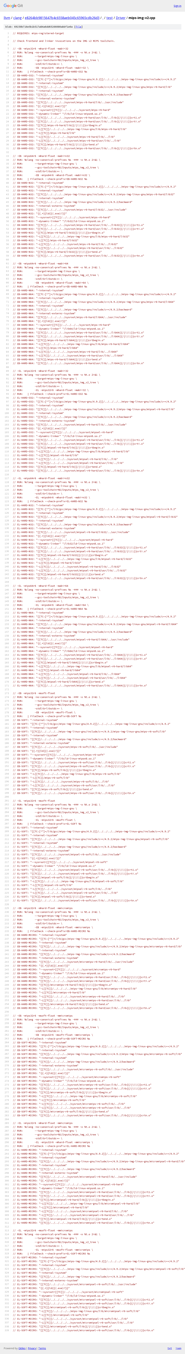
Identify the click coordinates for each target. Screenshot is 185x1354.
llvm (7, 18)
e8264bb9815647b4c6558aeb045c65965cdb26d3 (62, 18)
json (178, 1348)
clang (17, 18)
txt (169, 1348)
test (109, 18)
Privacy (32, 1348)
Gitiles (22, 1348)
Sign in (177, 5)
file (78, 26)
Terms (42, 1348)
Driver (121, 18)
